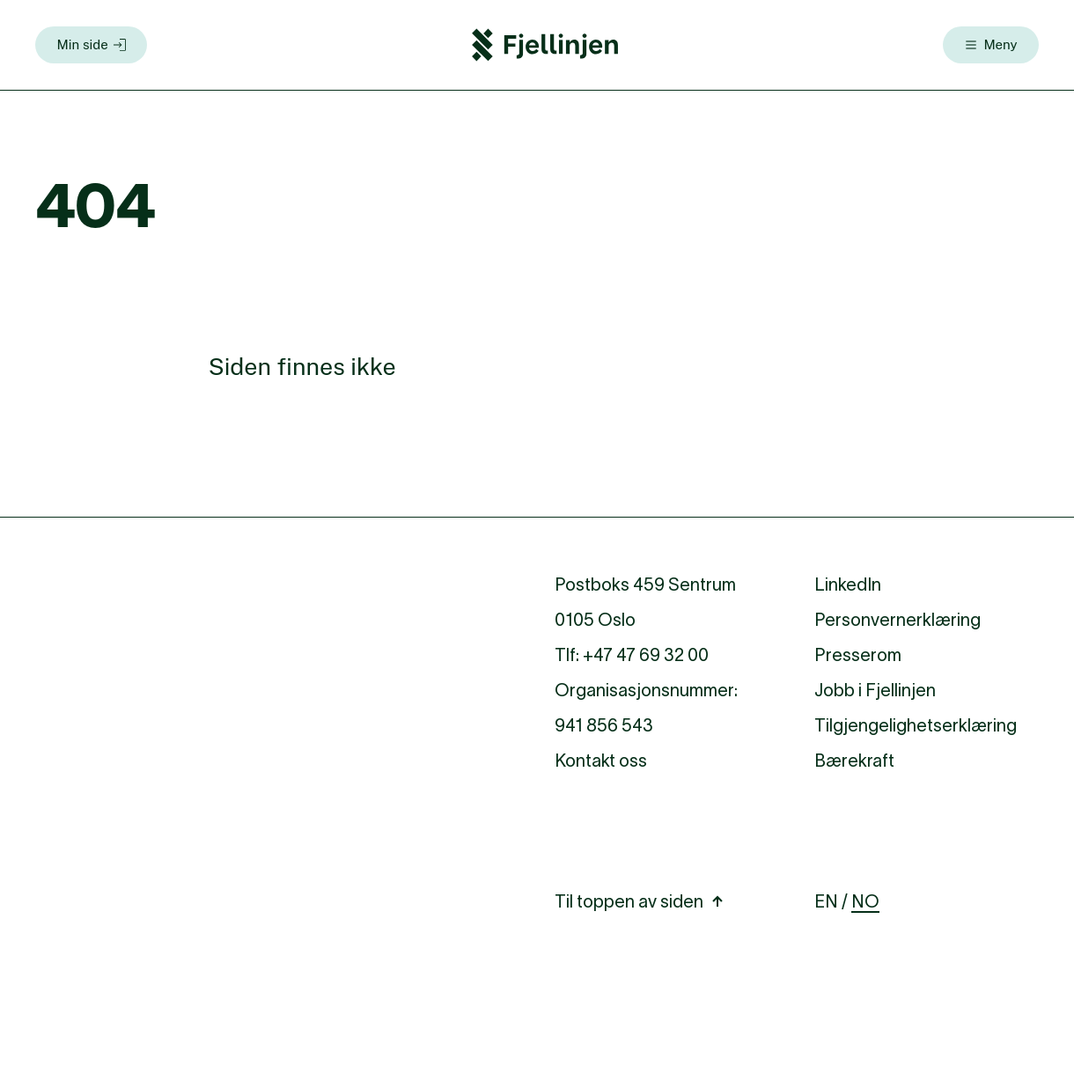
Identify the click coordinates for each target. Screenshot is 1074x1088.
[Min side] (91, 44)
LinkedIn (847, 584)
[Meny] (991, 44)
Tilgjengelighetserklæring (915, 725)
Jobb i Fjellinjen (875, 690)
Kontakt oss (601, 760)
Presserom (857, 655)
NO (865, 901)
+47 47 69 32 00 (646, 655)
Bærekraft (854, 760)
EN (826, 901)
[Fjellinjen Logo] (545, 45)
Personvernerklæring (897, 619)
